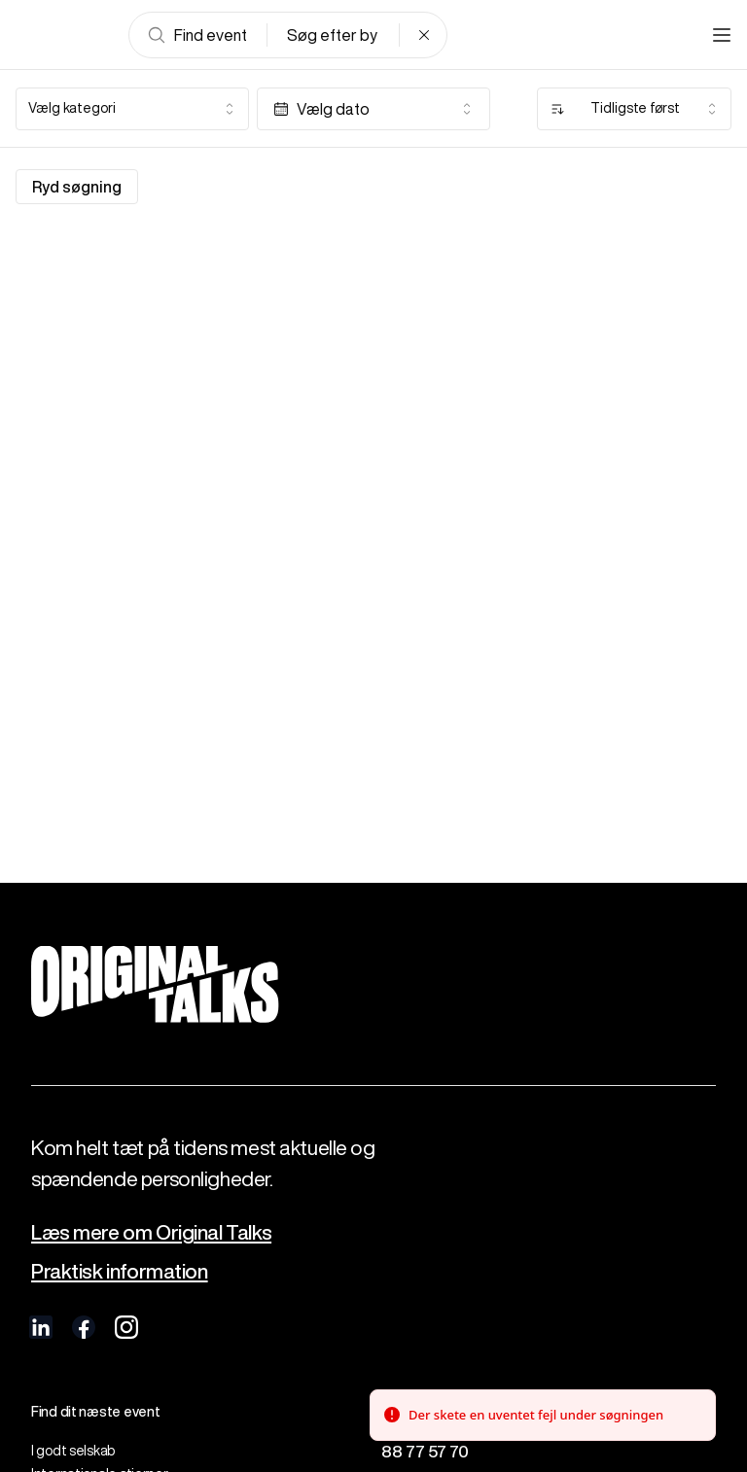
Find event (197, 35)
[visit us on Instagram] (126, 1327)
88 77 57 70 (425, 1451)
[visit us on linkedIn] (40, 1327)
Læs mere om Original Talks (151, 1232)
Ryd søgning (77, 186)
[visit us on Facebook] (83, 1327)
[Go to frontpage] (62, 35)
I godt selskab (73, 1450)
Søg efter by (332, 35)
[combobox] (132, 109)
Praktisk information (119, 1271)
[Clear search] (424, 35)
